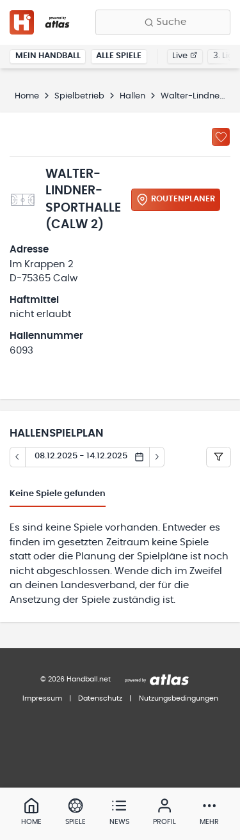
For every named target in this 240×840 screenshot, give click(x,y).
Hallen (132, 96)
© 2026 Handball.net (75, 679)
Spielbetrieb (79, 96)
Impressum (42, 698)
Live (184, 56)
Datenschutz (100, 698)
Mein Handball (48, 56)
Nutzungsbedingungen (178, 698)
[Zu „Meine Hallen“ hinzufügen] (221, 137)
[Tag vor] (157, 457)
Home (27, 96)
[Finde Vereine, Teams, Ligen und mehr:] (162, 22)
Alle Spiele (118, 56)
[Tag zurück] (17, 457)
